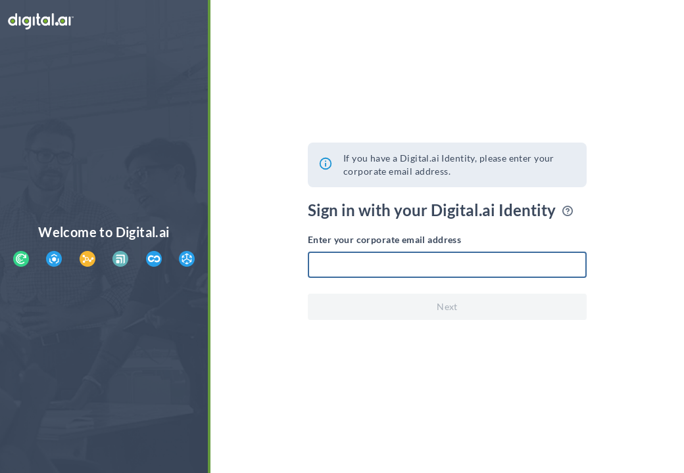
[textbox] (447, 265)
